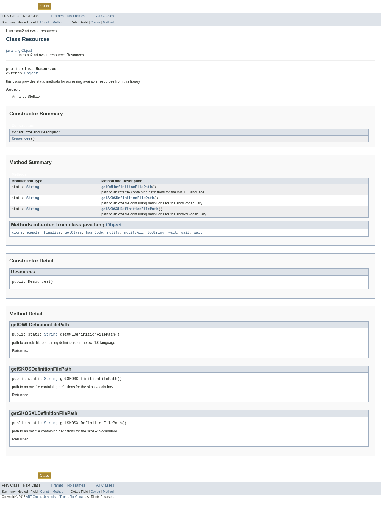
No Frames (76, 16)
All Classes (105, 16)
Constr (45, 22)
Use (57, 6)
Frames (57, 16)
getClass (73, 236)
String (32, 189)
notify (113, 236)
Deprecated (84, 6)
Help (113, 6)
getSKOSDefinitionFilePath (127, 201)
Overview (9, 6)
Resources (21, 140)
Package (28, 6)
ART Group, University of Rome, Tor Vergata (55, 504)
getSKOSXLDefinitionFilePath (129, 212)
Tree (68, 6)
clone (17, 236)
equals (33, 236)
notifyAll (133, 236)
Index (101, 6)
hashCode (94, 236)
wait (172, 236)
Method (57, 22)
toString (155, 236)
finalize (52, 236)
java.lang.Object (19, 50)
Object (31, 74)
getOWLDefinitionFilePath (126, 189)
